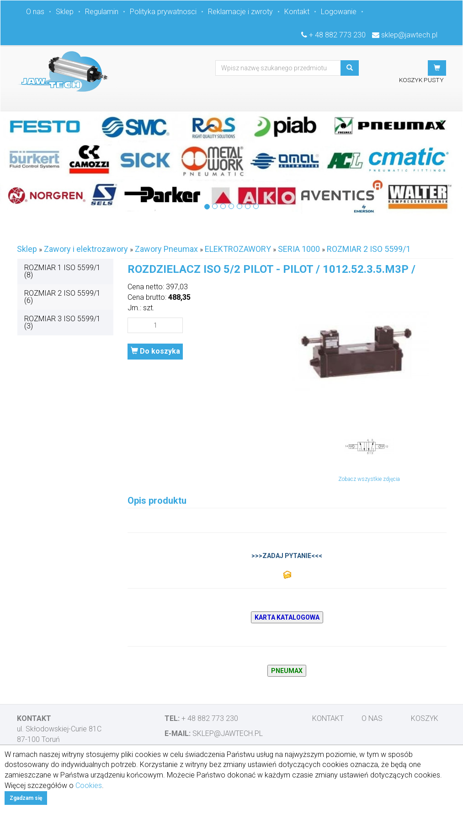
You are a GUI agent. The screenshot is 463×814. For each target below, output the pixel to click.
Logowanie (339, 11)
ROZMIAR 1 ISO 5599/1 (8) (62, 271)
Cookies (88, 785)
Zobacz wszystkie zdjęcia (369, 479)
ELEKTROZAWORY (238, 249)
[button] (437, 68)
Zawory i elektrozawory (86, 249)
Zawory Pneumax (166, 249)
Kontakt (296, 11)
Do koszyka (155, 351)
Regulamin (101, 11)
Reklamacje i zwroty (240, 11)
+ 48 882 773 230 (337, 35)
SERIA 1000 (299, 249)
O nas (35, 11)
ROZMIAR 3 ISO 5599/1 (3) (62, 322)
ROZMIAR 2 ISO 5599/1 (368, 249)
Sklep (65, 11)
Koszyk (424, 718)
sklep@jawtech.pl (409, 35)
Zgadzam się (26, 798)
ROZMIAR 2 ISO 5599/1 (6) (62, 297)
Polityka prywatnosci (163, 11)
